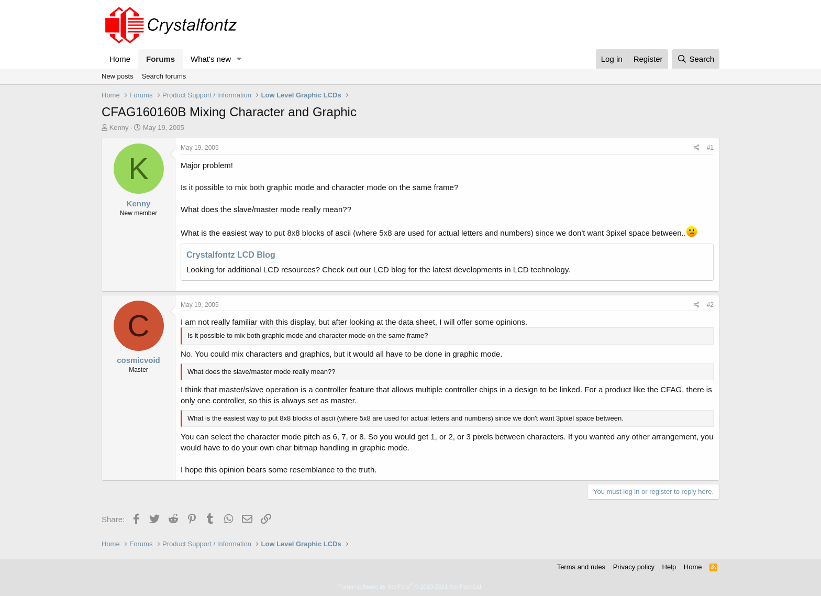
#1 (710, 147)
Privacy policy (633, 567)
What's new (211, 58)
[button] (239, 59)
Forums (160, 58)
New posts (118, 76)
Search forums (164, 76)
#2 (710, 304)
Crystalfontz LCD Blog (230, 254)
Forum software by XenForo (410, 586)
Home (119, 58)
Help (669, 567)
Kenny (119, 127)
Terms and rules (581, 567)
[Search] (695, 59)
